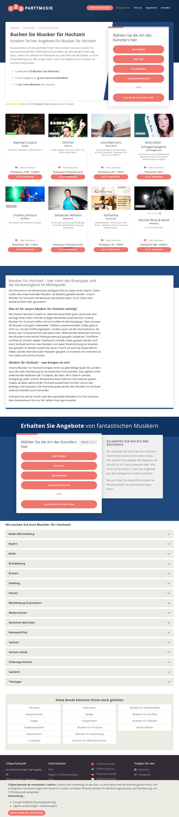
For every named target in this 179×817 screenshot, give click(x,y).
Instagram (142, 774)
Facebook (141, 769)
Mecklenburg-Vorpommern (25, 603)
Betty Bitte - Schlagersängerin (154, 144)
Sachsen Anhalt (18, 652)
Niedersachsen (18, 612)
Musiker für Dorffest (145, 714)
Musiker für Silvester (144, 721)
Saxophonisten (34, 714)
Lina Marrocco (111, 142)
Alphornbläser (144, 727)
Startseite (14, 27)
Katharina (111, 215)
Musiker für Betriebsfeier (145, 707)
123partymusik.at (103, 779)
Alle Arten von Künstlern (138, 97)
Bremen (13, 573)
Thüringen (15, 681)
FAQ (50, 769)
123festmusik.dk (103, 764)
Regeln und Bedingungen (63, 774)
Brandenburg (17, 563)
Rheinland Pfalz (18, 632)
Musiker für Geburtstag (89, 734)
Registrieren (151, 7)
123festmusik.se (102, 769)
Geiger (34, 721)
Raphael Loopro (25, 142)
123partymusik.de (103, 774)
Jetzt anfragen (25, 177)
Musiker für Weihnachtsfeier (89, 740)
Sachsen (14, 642)
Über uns (138, 7)
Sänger (89, 714)
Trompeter (34, 740)
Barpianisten (34, 734)
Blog (51, 779)
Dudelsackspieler (34, 727)
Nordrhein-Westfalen (22, 622)
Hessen (13, 593)
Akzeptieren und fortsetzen (26, 813)
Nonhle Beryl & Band (154, 220)
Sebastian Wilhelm (68, 215)
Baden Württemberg (21, 534)
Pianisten (34, 707)
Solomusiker (29, 27)
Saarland (14, 672)
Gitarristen (89, 707)
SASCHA (68, 142)
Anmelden (165, 7)
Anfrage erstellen (100, 7)
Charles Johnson (25, 215)
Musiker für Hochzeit (49, 27)
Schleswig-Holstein (20, 662)
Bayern (13, 543)
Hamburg (14, 583)
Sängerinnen (89, 721)
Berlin (12, 553)
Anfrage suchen (123, 7)
